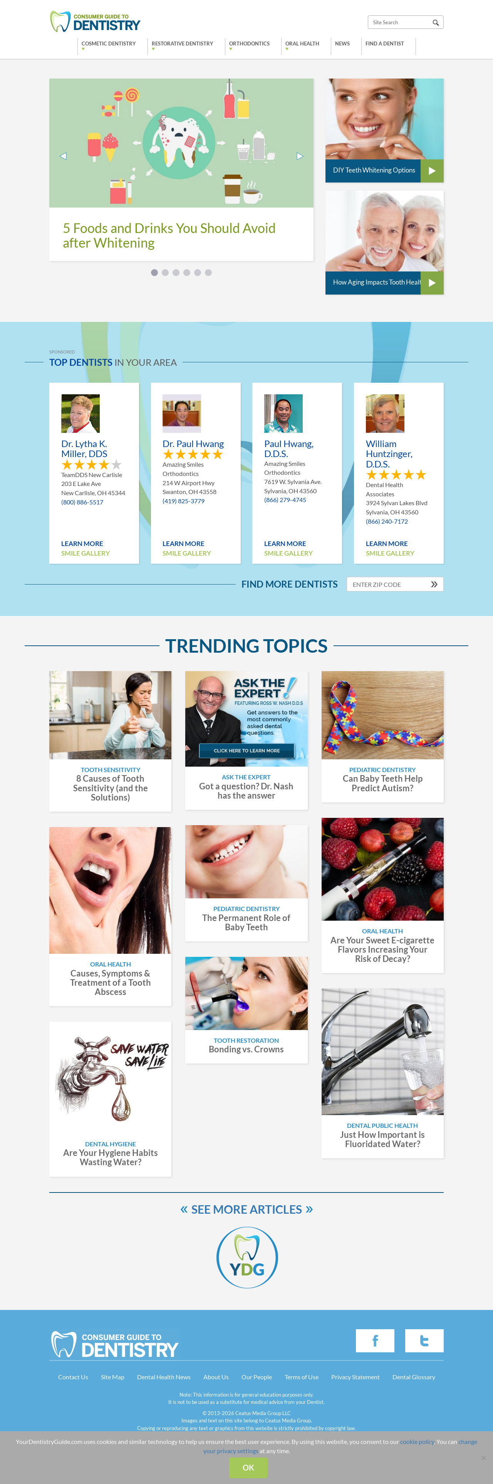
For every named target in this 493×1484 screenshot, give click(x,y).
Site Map (112, 1376)
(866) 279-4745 (285, 499)
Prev (62, 156)
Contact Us (73, 1376)
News (342, 43)
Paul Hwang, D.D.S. (289, 449)
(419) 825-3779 (184, 500)
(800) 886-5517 (82, 502)
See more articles (246, 1209)
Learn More (82, 543)
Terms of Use (302, 1376)
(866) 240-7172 (387, 521)
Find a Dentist (385, 43)
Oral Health (302, 43)
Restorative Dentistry (182, 43)
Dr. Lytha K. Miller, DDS (84, 449)
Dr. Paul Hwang (193, 444)
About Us (216, 1376)
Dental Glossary (413, 1376)
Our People (256, 1376)
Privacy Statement (355, 1376)
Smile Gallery (85, 553)
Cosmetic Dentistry (109, 43)
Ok (248, 1467)
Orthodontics (249, 43)
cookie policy (417, 1441)
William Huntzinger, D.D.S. (389, 454)
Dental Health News (164, 1376)
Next (300, 156)
